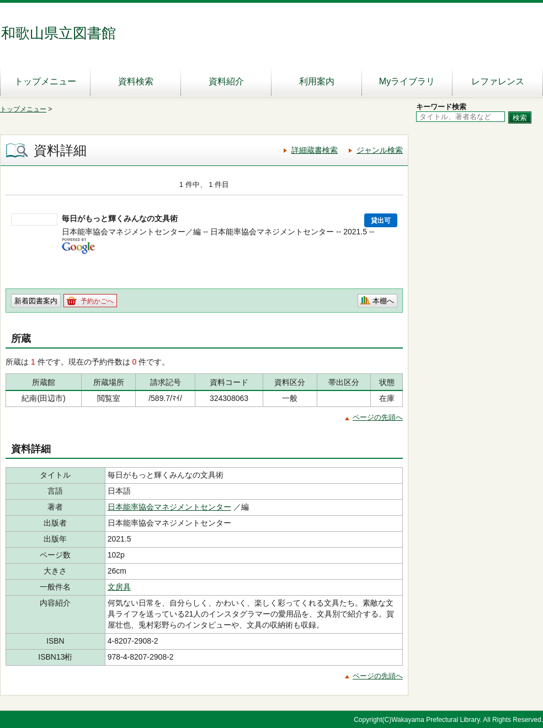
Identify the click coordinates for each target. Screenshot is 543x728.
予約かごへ (97, 301)
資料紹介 (226, 81)
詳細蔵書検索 (314, 150)
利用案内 (316, 81)
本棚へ (383, 301)
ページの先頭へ (378, 417)
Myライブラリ (407, 81)
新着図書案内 (35, 301)
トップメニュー (45, 81)
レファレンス (497, 81)
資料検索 (135, 81)
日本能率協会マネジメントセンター (169, 506)
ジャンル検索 (379, 150)
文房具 (119, 586)
